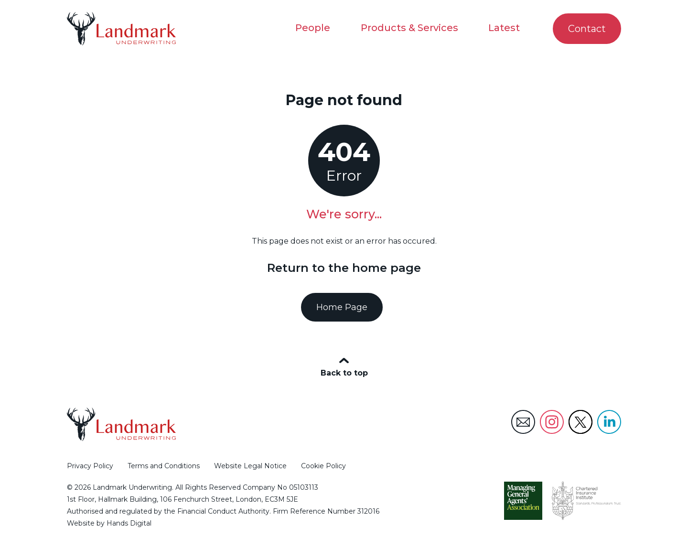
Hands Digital (129, 523)
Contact (583, 28)
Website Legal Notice (250, 466)
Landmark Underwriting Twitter (580, 422)
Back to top (344, 373)
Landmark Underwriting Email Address (523, 422)
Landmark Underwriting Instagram (552, 422)
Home (296, 82)
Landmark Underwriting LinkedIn (609, 422)
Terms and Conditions (164, 466)
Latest (504, 27)
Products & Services (409, 27)
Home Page (341, 307)
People (312, 27)
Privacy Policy (90, 466)
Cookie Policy (323, 466)
